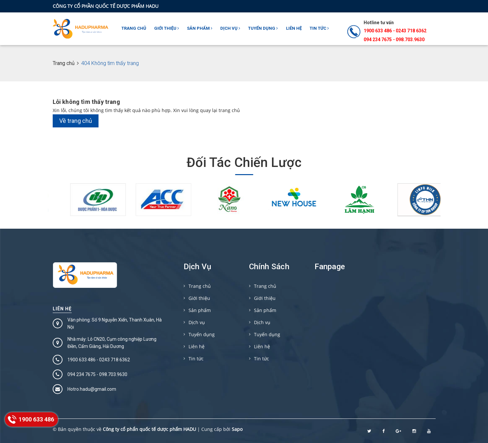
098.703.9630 (410, 39)
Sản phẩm (199, 28)
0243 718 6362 (411, 30)
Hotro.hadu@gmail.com (91, 389)
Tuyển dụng (263, 28)
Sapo (237, 429)
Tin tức (319, 28)
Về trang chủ (75, 120)
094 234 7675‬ (378, 39)
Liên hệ (294, 28)
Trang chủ (133, 28)
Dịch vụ (230, 28)
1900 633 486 (378, 30)
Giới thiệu (166, 28)
